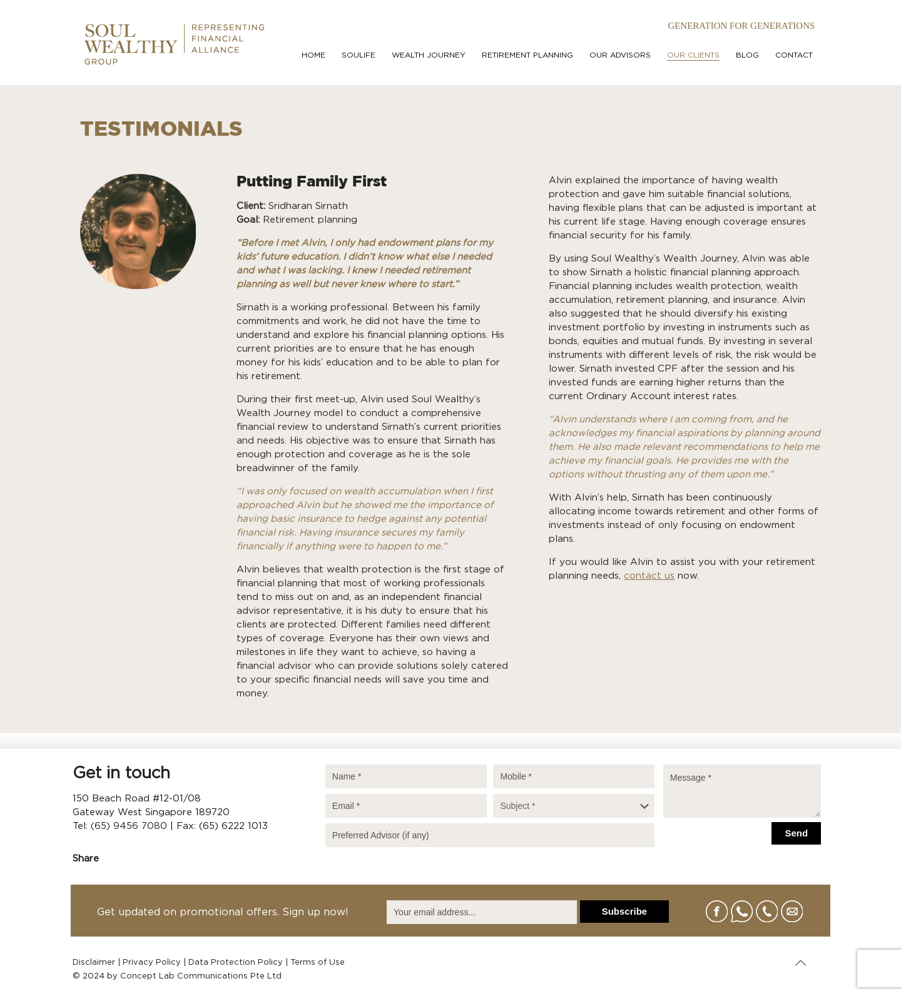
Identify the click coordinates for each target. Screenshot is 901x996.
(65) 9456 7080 (129, 826)
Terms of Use (317, 962)
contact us (649, 576)
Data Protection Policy (235, 962)
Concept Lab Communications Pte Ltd (201, 976)
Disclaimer (94, 962)
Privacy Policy (152, 962)
